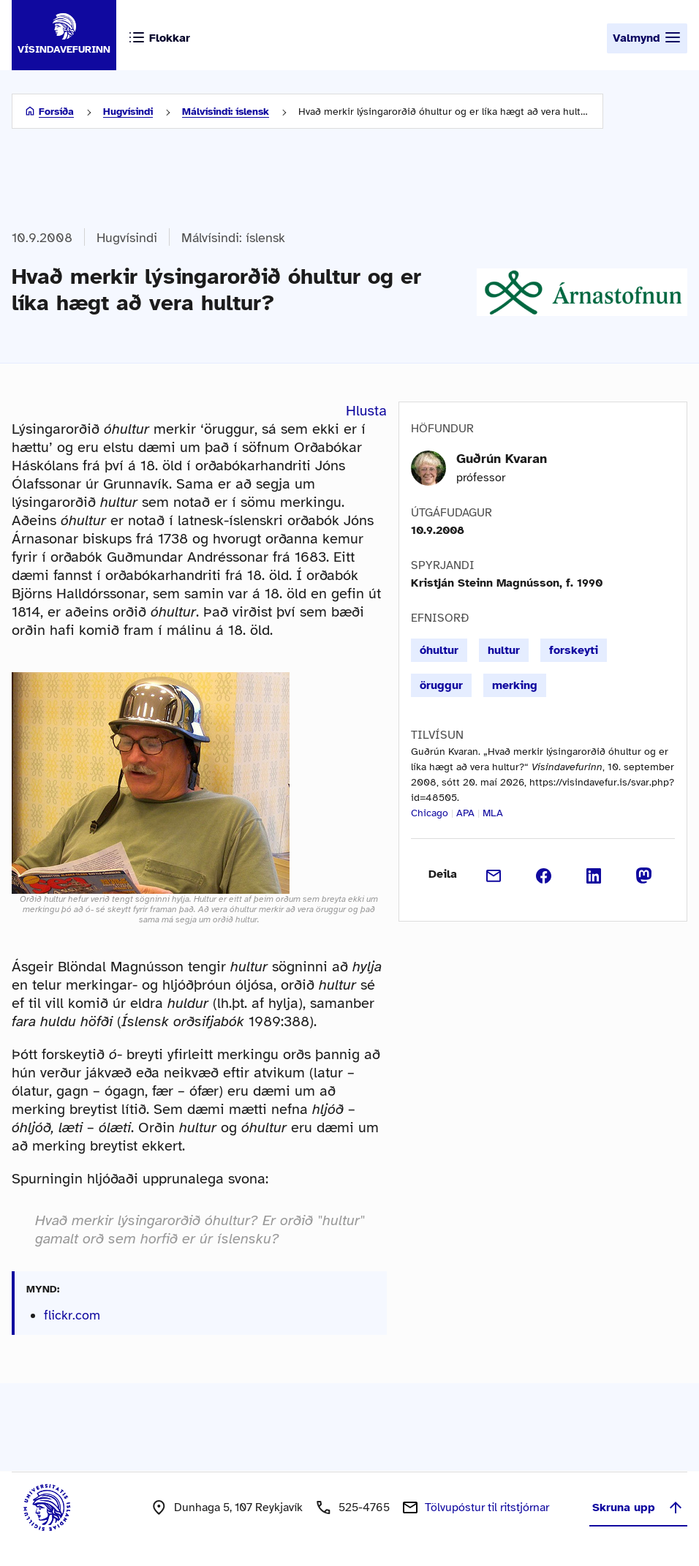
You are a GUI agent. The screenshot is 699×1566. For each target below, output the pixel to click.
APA (465, 813)
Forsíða (56, 111)
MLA (493, 813)
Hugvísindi (128, 111)
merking (514, 685)
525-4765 (364, 1507)
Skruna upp (638, 1507)
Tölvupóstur (487, 1507)
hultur (504, 650)
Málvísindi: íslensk (225, 111)
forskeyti (573, 650)
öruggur (441, 685)
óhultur (439, 650)
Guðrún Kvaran (501, 459)
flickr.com (72, 1315)
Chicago (429, 813)
